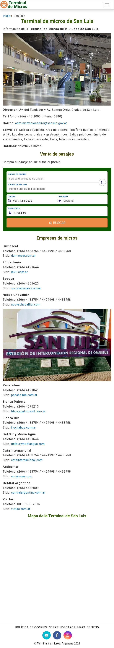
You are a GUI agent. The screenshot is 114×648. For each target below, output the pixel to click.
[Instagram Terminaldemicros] (67, 635)
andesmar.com (21, 476)
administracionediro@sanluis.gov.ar (41, 123)
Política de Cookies (31, 627)
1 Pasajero (20, 212)
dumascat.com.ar (23, 255)
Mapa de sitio (88, 627)
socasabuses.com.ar (26, 288)
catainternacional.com (27, 460)
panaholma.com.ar (24, 395)
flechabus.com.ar (23, 427)
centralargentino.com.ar (28, 492)
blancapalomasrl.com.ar (28, 411)
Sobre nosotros (62, 627)
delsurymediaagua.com (28, 444)
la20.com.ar (19, 272)
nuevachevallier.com (25, 304)
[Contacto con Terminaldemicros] (46, 635)
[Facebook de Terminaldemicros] (57, 635)
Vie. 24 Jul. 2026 (22, 200)
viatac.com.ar (20, 509)
